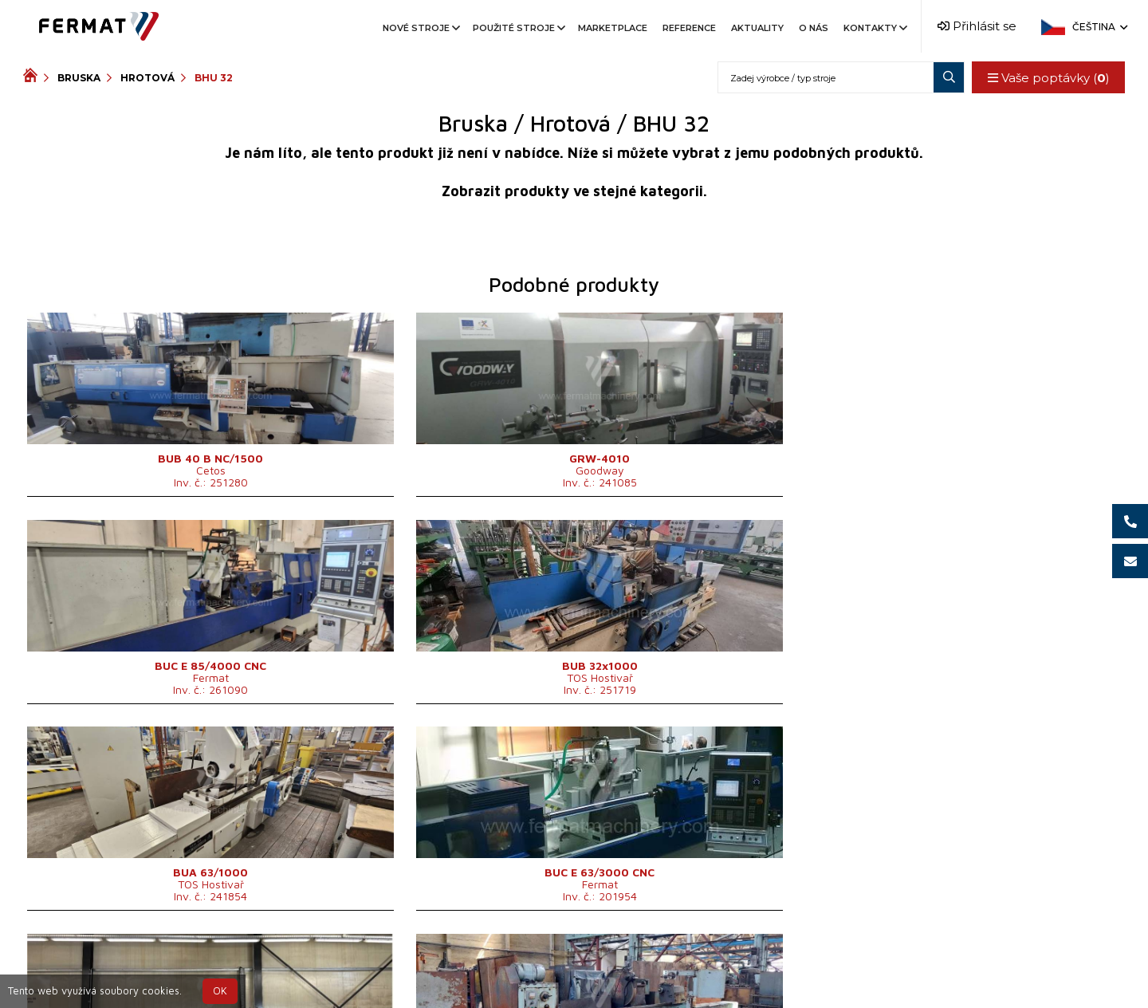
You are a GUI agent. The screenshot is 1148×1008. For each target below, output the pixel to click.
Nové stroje (420, 28)
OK (220, 991)
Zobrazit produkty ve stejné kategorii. (574, 191)
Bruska (78, 78)
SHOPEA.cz (144, 963)
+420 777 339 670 (639, 963)
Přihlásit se (977, 25)
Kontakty (874, 28)
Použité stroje (518, 28)
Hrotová (147, 78)
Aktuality (757, 27)
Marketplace (612, 27)
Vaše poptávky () (1047, 77)
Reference (689, 27)
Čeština (1098, 27)
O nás (813, 27)
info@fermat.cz (573, 982)
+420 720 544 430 (507, 963)
